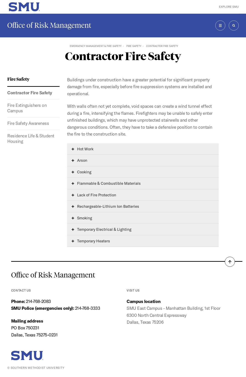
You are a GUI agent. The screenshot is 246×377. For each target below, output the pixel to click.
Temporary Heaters (91, 241)
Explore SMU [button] (229, 6)
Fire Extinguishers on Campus (27, 108)
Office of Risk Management (49, 25)
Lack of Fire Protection (94, 194)
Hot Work (82, 148)
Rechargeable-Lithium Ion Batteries (105, 206)
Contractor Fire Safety (29, 92)
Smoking (82, 217)
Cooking (81, 171)
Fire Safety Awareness (28, 123)
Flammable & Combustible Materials (106, 183)
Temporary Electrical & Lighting (101, 229)
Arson (79, 160)
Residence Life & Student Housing (30, 138)
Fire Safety (133, 46)
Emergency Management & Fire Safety (95, 46)
